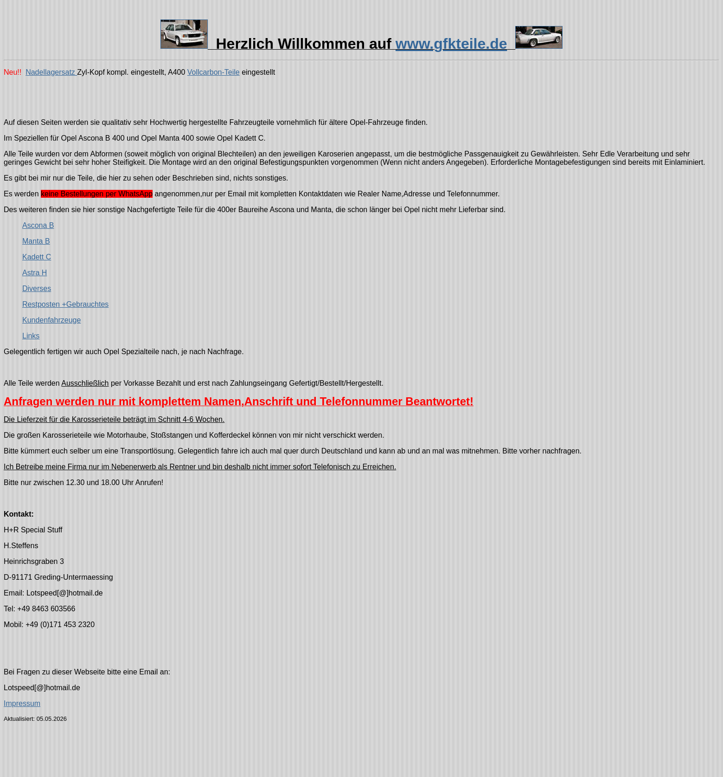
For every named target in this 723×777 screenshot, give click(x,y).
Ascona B (38, 225)
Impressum (22, 703)
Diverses (36, 288)
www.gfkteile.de (451, 43)
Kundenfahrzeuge (51, 320)
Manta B (36, 241)
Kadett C (36, 257)
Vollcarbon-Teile (213, 72)
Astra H (34, 273)
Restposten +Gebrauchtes (65, 304)
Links (30, 336)
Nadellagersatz (51, 72)
